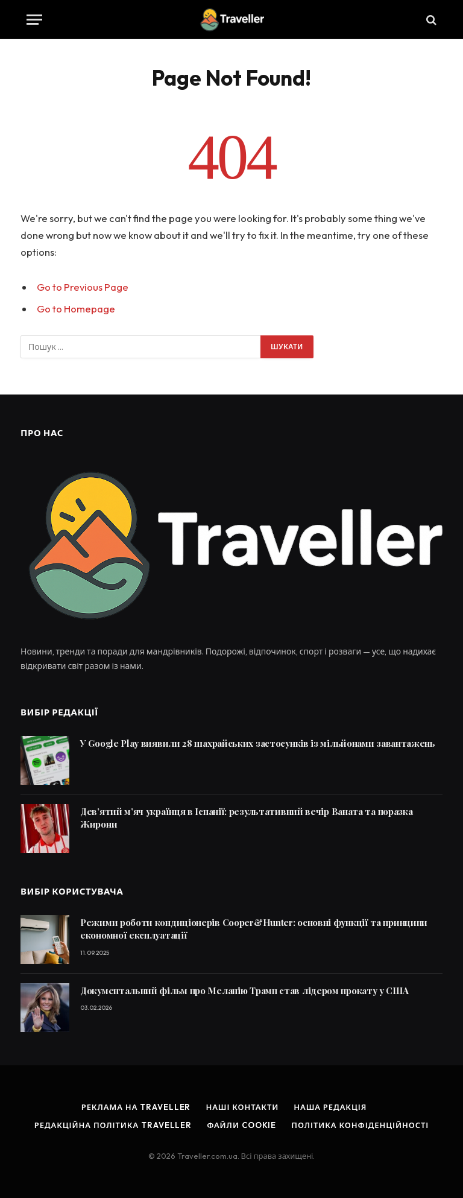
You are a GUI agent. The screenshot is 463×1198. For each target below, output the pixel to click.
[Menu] (34, 19)
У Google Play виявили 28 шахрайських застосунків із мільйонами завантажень (257, 743)
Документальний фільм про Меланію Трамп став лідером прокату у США (244, 990)
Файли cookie (241, 1125)
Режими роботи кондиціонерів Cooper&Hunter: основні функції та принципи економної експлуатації (253, 928)
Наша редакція (330, 1107)
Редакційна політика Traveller (113, 1125)
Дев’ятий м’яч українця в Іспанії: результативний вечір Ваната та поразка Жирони (246, 817)
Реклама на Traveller (136, 1107)
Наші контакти (242, 1107)
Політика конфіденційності (360, 1125)
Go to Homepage (76, 308)
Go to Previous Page (82, 286)
